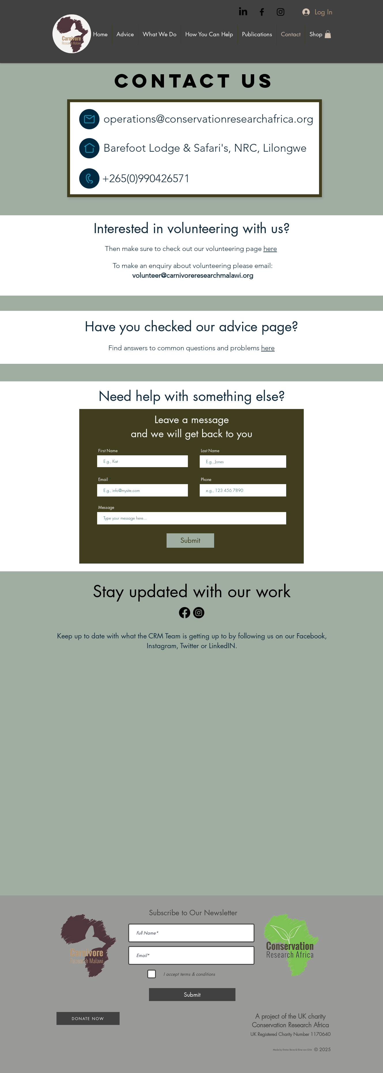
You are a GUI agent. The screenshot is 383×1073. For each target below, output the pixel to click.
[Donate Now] (88, 1018)
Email (103, 479)
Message (106, 507)
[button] (327, 34)
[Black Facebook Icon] (262, 12)
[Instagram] (198, 612)
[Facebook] (184, 612)
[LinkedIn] (243, 12)
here (270, 248)
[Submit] (190, 540)
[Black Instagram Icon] (281, 12)
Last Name (210, 451)
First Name (108, 451)
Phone (206, 479)
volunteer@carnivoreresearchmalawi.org (192, 275)
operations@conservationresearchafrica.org (208, 118)
